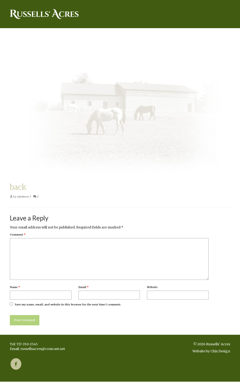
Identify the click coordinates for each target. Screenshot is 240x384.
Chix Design (220, 351)
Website (152, 287)
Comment (18, 234)
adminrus (23, 196)
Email (84, 287)
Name (15, 287)
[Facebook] (16, 364)
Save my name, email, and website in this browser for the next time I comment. (68, 304)
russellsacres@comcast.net (42, 349)
